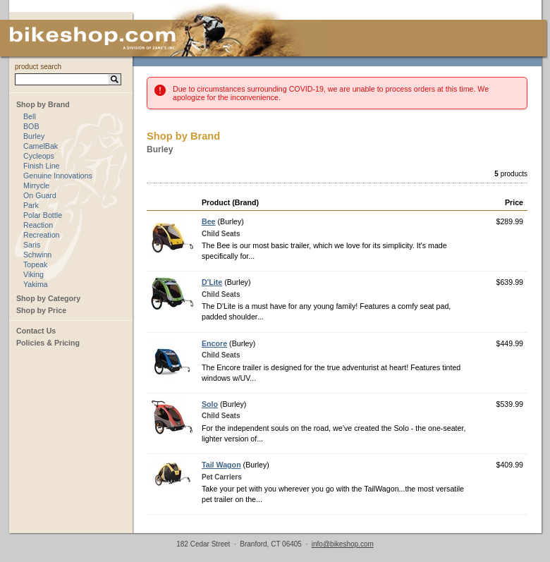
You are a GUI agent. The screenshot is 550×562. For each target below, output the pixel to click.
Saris (31, 244)
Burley (33, 136)
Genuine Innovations (57, 175)
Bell (29, 116)
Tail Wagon (221, 464)
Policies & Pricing (48, 342)
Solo (210, 404)
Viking (33, 274)
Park (31, 205)
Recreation (41, 235)
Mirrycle (36, 185)
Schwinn (37, 254)
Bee (209, 221)
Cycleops (38, 156)
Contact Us (36, 330)
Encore (214, 343)
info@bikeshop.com (343, 544)
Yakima (35, 284)
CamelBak (40, 146)
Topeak (35, 264)
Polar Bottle (42, 215)
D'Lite (212, 282)
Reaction (38, 225)
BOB (31, 126)
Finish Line (41, 165)
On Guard (39, 195)
